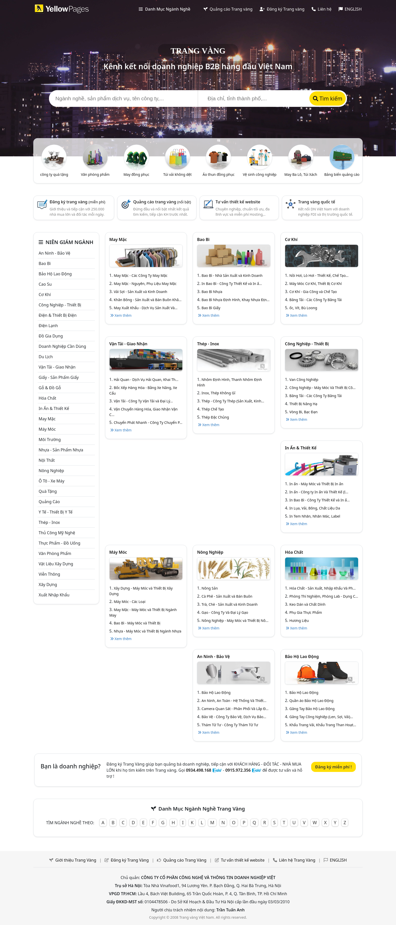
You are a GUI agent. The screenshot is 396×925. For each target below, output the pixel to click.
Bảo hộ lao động (55, 274)
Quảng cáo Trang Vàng (184, 860)
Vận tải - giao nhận (57, 367)
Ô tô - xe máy (51, 481)
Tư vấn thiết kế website (238, 202)
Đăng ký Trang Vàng (130, 860)
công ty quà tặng (54, 174)
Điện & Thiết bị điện (58, 315)
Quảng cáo (49, 501)
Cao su (45, 284)
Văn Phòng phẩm (55, 553)
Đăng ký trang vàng (77, 202)
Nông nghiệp (51, 470)
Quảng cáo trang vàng (162, 202)
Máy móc (47, 429)
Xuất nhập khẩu (54, 595)
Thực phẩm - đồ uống (59, 543)
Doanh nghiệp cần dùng (62, 346)
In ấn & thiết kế (54, 408)
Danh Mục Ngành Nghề (164, 9)
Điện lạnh (48, 325)
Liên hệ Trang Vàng (297, 860)
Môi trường (50, 439)
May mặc (47, 419)
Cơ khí (45, 294)
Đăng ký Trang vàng (282, 9)
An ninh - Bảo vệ (54, 253)
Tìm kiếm (327, 98)
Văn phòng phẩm (95, 174)
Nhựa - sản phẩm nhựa (61, 450)
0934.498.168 (198, 770)
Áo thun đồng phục (218, 174)
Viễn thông (49, 574)
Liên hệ (322, 9)
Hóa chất (47, 398)
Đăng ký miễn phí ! (333, 767)
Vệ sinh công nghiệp (260, 174)
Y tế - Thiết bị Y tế (55, 512)
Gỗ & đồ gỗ (50, 388)
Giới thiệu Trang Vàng (75, 860)
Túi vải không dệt (177, 174)
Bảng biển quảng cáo (341, 174)
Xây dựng (48, 584)
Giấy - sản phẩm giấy (59, 377)
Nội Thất (47, 460)
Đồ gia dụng (51, 336)
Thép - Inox (49, 522)
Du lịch (46, 356)
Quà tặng (48, 491)
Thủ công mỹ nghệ (57, 532)
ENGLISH (350, 9)
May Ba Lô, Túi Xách (300, 174)
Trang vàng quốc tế (316, 202)
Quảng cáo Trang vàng (228, 9)
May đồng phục (136, 174)
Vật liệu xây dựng (56, 564)
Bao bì (45, 263)
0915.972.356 (238, 770)
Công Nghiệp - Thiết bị (60, 305)
